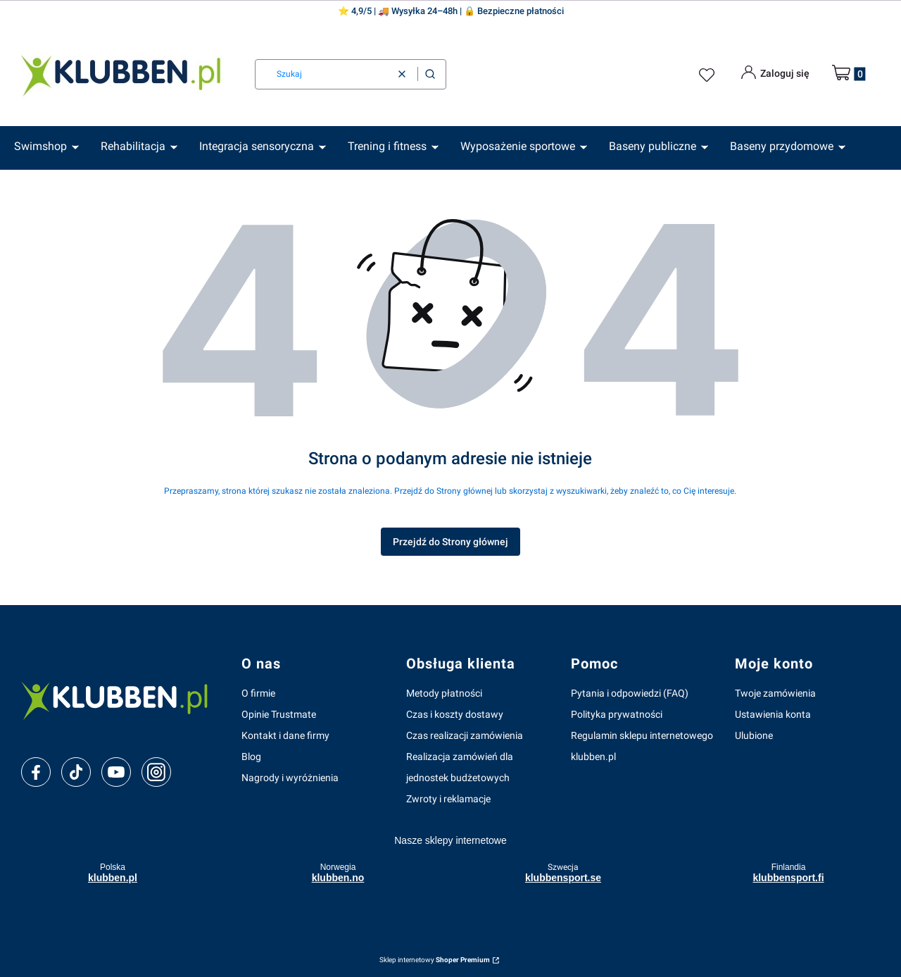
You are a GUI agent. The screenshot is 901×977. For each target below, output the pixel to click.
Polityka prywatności (616, 714)
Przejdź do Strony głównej (450, 541)
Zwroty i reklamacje (448, 798)
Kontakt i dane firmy (285, 735)
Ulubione (754, 735)
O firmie (258, 693)
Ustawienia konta (773, 714)
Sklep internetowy (434, 960)
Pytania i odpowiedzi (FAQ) (629, 693)
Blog (251, 756)
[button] (430, 74)
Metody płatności (444, 693)
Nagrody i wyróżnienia (290, 777)
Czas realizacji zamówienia (464, 735)
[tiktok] (76, 772)
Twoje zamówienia (775, 693)
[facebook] (36, 772)
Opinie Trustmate (278, 714)
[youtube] (116, 772)
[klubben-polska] (120, 698)
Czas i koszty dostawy (454, 714)
